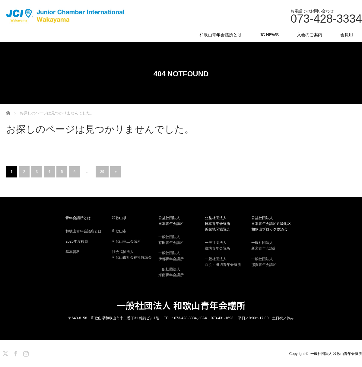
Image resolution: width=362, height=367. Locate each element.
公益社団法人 (181, 221)
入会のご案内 (309, 34)
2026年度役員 (76, 241)
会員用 (346, 34)
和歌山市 (119, 231)
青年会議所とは (78, 218)
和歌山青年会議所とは (220, 34)
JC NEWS (269, 34)
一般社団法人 (181, 240)
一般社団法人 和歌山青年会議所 (181, 305)
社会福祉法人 (134, 255)
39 (102, 172)
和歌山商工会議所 (126, 241)
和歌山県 (119, 218)
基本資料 (72, 252)
